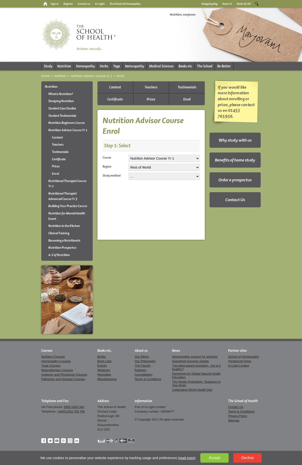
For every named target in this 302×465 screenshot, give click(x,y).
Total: (243, 4)
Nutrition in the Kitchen (64, 226)
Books (101, 356)
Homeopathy (85, 66)
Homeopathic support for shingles (195, 356)
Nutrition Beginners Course (66, 123)
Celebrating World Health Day (192, 389)
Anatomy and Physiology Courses (64, 374)
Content (57, 137)
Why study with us (235, 140)
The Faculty (143, 365)
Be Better (224, 66)
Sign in (55, 4)
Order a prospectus (235, 180)
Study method (112, 175)
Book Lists (104, 361)
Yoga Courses (50, 365)
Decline (247, 458)
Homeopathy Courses (56, 361)
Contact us (84, 4)
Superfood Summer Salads (190, 361)
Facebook (43, 440)
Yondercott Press (239, 361)
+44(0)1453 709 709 (71, 411)
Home (45, 76)
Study (48, 66)
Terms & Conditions (148, 379)
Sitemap (233, 420)
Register (68, 4)
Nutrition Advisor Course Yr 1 (91, 76)
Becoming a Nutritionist (64, 240)
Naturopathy (134, 66)
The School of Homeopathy (125, 4)
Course (107, 157)
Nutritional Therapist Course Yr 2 (67, 184)
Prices (56, 166)
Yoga (116, 66)
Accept (214, 458)
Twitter (50, 440)
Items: (227, 4)
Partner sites (237, 350)
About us (141, 350)
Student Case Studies (62, 108)
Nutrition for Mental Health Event (66, 216)
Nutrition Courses (53, 356)
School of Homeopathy (243, 356)
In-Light (100, 4)
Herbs (104, 66)
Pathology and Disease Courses (63, 379)
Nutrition (64, 66)
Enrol (120, 76)
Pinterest (63, 440)
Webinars (103, 370)
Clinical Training (58, 233)
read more (187, 458)
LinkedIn (76, 440)
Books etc (185, 66)
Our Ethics (142, 356)
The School (204, 66)
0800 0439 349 (74, 407)
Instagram (70, 440)
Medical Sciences (161, 66)
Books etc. (104, 350)
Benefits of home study (235, 160)
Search (256, 4)
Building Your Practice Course (67, 206)
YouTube (57, 440)
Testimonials (60, 152)
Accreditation (143, 374)
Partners (140, 370)
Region (107, 166)
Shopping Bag (209, 4)
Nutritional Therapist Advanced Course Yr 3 (62, 196)
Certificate (59, 159)
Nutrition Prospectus (62, 247)
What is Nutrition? (60, 94)
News (176, 350)
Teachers (58, 144)
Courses (46, 350)
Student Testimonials (62, 115)
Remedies (104, 374)
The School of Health (243, 401)
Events (102, 365)
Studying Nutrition (61, 101)
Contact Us (235, 200)
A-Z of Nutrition (59, 255)
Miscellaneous (107, 379)
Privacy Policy (237, 416)
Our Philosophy (145, 361)
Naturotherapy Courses (57, 370)
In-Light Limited (238, 365)
